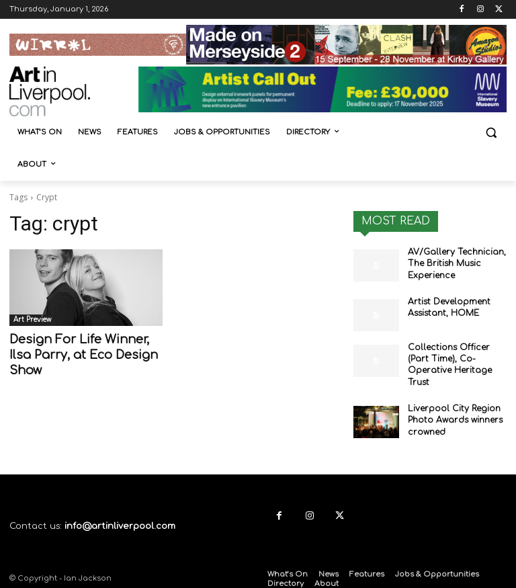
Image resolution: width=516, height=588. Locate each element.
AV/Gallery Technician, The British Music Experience (455, 263)
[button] (491, 133)
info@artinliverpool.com (119, 523)
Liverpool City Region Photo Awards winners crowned (454, 417)
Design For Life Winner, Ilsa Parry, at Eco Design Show (80, 354)
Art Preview (32, 319)
